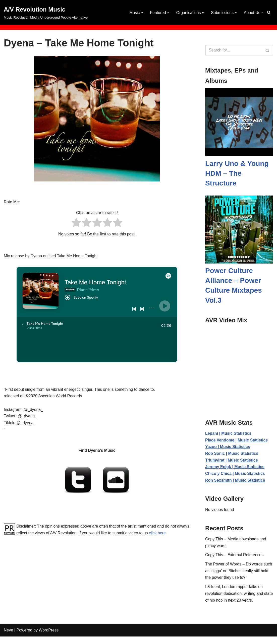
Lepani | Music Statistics (228, 433)
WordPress (49, 632)
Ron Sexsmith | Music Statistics (235, 481)
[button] (141, 13)
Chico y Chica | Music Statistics (235, 474)
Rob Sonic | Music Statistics (232, 454)
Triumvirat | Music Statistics (231, 461)
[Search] (269, 12)
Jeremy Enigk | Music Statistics (235, 467)
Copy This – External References (234, 556)
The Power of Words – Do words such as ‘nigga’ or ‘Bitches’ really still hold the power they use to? (239, 573)
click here (172, 535)
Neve (8, 632)
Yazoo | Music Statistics (228, 447)
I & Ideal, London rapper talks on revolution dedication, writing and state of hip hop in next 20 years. (234, 596)
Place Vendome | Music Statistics (236, 440)
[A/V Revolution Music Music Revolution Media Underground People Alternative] (46, 12)
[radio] (76, 223)
